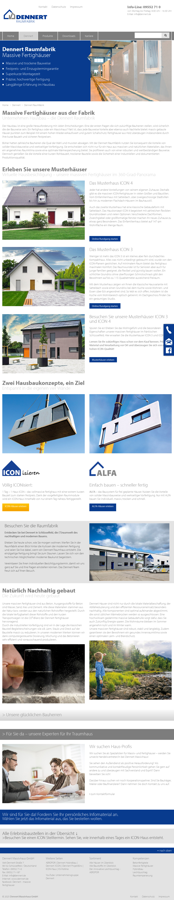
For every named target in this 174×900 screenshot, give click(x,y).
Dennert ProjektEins (72, 865)
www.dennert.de (19, 878)
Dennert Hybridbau (66, 862)
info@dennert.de (142, 14)
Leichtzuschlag (140, 872)
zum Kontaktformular (102, 794)
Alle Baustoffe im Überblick (102, 865)
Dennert (28, 36)
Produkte (48, 36)
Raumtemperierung (142, 875)
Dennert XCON (53, 865)
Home (10, 36)
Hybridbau (138, 868)
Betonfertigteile (140, 862)
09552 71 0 (152, 7)
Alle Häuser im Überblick (101, 862)
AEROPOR (51, 862)
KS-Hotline (63, 868)
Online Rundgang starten (105, 238)
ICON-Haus (51, 868)
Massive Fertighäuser (143, 865)
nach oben (164, 850)
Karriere (89, 36)
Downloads (68, 36)
